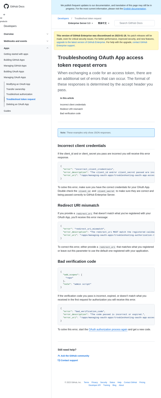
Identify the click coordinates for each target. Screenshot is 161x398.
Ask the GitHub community (73, 356)
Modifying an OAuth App (18, 84)
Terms (86, 382)
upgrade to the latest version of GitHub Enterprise (81, 42)
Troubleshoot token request (20, 99)
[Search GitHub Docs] (134, 23)
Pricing (142, 382)
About (121, 385)
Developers (10, 26)
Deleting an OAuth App (17, 104)
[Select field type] (80, 23)
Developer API (95, 385)
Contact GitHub (130, 382)
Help (119, 382)
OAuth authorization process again (108, 329)
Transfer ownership (15, 89)
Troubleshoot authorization (19, 94)
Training (106, 385)
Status (112, 382)
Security (103, 382)
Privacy (95, 382)
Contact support (68, 360)
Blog (114, 385)
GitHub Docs (17, 6)
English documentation (135, 8)
